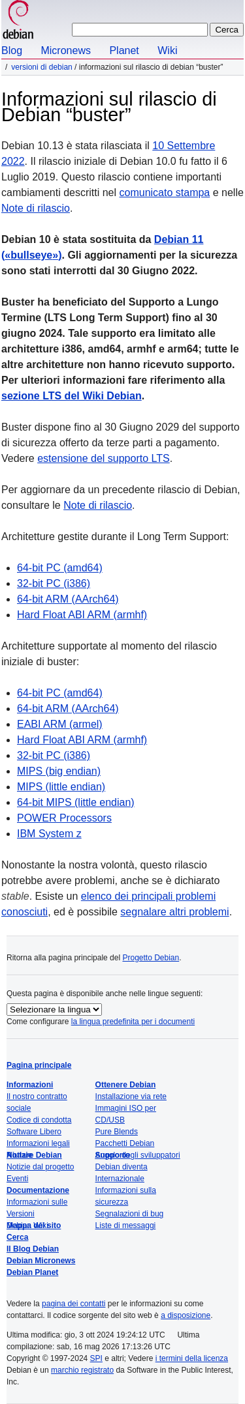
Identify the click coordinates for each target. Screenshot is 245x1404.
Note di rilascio (35, 208)
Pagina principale (39, 1065)
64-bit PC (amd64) (60, 567)
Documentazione (38, 1190)
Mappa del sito (34, 1225)
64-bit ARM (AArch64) (68, 599)
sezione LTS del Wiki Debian (71, 395)
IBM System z (49, 833)
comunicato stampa (165, 192)
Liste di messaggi (125, 1225)
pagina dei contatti (73, 1303)
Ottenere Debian (125, 1084)
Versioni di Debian (41, 67)
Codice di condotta (39, 1120)
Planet (124, 50)
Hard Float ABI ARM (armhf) (82, 614)
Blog (11, 50)
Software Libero (34, 1131)
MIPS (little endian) (61, 786)
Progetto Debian (150, 957)
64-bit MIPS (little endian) (76, 802)
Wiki (167, 50)
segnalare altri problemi (174, 911)
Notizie (19, 1155)
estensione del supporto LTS (103, 458)
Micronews (65, 50)
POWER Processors (64, 818)
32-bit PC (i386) (53, 583)
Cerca (17, 1237)
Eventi (17, 1178)
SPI (96, 1358)
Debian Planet (32, 1272)
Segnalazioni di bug (129, 1213)
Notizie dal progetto (40, 1166)
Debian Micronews (41, 1260)
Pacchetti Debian (125, 1143)
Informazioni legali (38, 1143)
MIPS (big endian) (59, 771)
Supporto (112, 1155)
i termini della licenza (191, 1358)
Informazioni (30, 1084)
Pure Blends (116, 1131)
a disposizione (185, 1315)
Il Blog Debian (33, 1249)
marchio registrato (82, 1370)
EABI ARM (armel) (60, 724)
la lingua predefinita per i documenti (133, 1021)
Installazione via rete (131, 1096)
